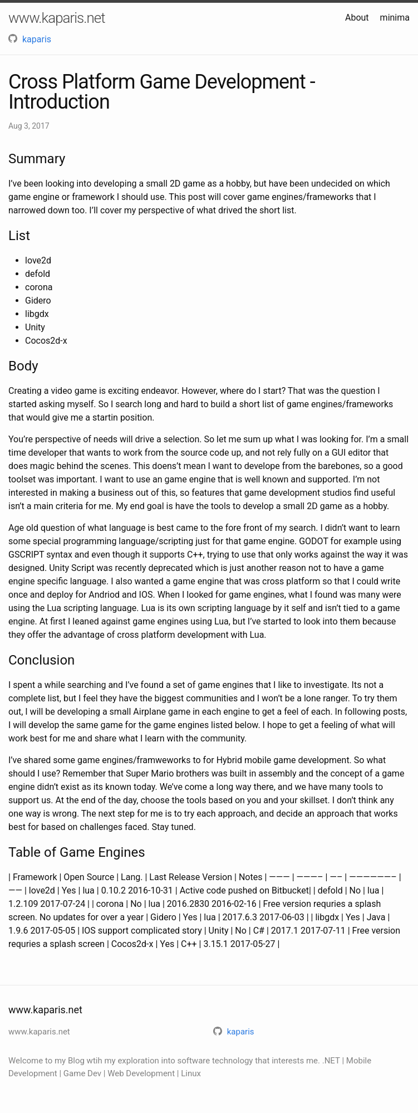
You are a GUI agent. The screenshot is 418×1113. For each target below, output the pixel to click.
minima (395, 17)
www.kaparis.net (56, 17)
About (357, 17)
